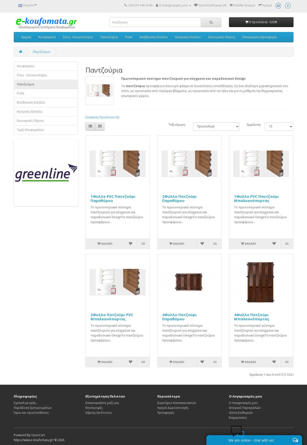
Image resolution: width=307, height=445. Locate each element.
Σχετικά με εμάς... (26, 403)
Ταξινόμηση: (177, 125)
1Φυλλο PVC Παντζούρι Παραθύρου (113, 198)
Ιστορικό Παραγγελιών (245, 408)
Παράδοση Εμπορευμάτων (33, 408)
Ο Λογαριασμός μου (243, 403)
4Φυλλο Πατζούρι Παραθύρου (179, 316)
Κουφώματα (47, 37)
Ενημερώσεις (238, 417)
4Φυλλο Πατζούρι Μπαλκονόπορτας (251, 316)
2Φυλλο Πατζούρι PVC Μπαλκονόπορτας (112, 316)
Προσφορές (165, 413)
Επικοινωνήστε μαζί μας (102, 403)
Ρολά (128, 37)
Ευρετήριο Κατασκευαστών (176, 403)
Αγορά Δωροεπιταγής (172, 408)
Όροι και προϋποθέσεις (31, 413)
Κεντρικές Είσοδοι (188, 37)
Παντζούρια (109, 37)
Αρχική (26, 37)
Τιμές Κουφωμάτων (30, 130)
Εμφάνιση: (252, 125)
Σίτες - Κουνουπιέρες (78, 37)
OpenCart (38, 435)
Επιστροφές (94, 408)
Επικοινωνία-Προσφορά (259, 37)
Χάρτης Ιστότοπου (98, 413)
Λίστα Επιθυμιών (241, 413)
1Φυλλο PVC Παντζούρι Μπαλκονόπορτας (256, 198)
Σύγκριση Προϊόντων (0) (102, 117)
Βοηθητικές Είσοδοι (154, 37)
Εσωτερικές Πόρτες (221, 37)
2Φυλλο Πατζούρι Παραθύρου (179, 198)
